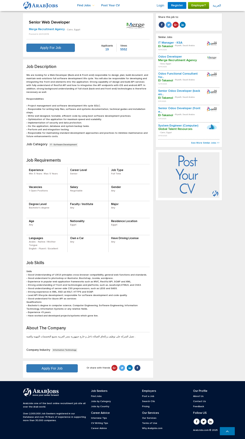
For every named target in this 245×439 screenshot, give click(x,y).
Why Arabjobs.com (152, 428)
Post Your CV (110, 5)
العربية (217, 5)
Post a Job (148, 396)
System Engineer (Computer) (178, 125)
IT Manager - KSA (170, 42)
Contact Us (199, 401)
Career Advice (99, 428)
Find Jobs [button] (85, 5)
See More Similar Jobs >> (205, 143)
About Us (198, 396)
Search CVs (148, 401)
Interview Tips (99, 418)
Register (177, 5)
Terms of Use (149, 423)
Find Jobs (96, 396)
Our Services (149, 418)
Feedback (198, 406)
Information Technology (64, 350)
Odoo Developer (170, 56)
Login (160, 5)
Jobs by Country (100, 406)
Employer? (198, 5)
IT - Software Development (63, 145)
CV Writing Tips (99, 423)
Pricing (145, 406)
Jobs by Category (101, 401)
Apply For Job (50, 48)
